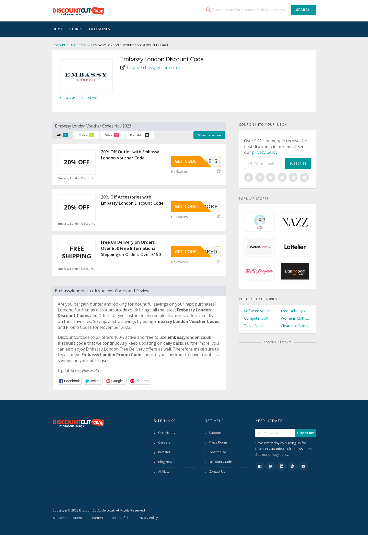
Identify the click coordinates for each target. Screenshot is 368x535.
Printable (140, 135)
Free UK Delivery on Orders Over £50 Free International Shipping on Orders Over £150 (131, 248)
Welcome (59, 518)
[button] (70, 381)
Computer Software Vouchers (259, 318)
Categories (99, 29)
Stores (75, 29)
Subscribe (298, 163)
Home (57, 29)
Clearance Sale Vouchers (295, 325)
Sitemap (79, 518)
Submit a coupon (209, 135)
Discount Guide (220, 462)
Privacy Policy (148, 518)
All (62, 135)
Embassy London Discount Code (76, 178)
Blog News (166, 462)
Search (303, 10)
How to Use (217, 452)
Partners (98, 518)
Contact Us (217, 471)
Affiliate (164, 471)
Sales (112, 135)
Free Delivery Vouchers (295, 310)
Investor (164, 452)
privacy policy (265, 152)
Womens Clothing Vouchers (295, 318)
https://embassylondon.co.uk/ (153, 67)
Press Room (218, 442)
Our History (166, 433)
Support (215, 433)
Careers (164, 442)
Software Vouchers (259, 310)
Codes (86, 135)
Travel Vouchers (257, 325)
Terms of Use (121, 518)
